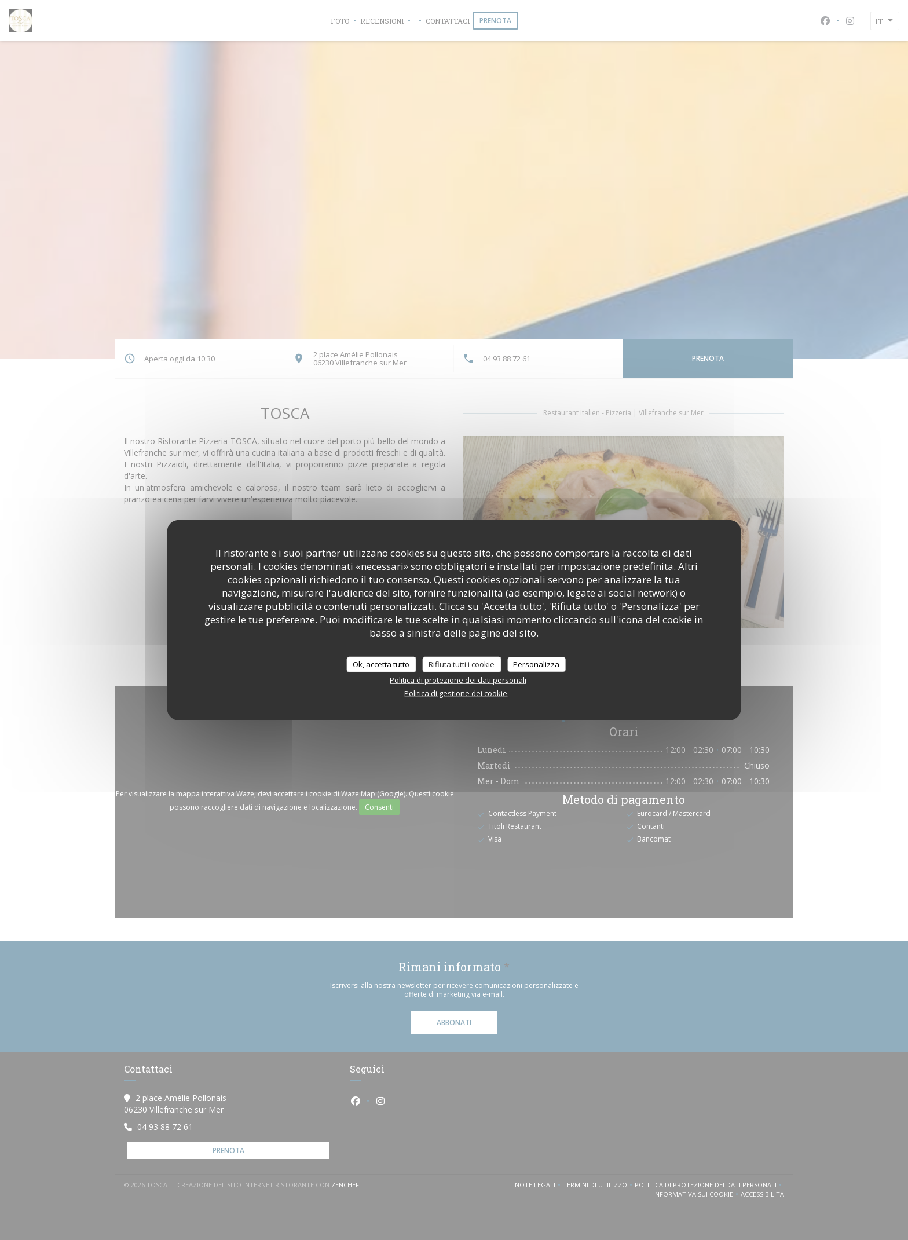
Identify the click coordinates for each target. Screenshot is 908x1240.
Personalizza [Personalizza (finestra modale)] (536, 664)
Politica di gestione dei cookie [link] (455, 693)
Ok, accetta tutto (381, 664)
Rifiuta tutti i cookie (462, 664)
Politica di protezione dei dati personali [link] (458, 680)
